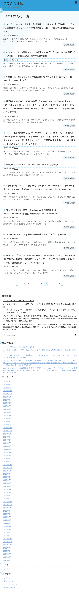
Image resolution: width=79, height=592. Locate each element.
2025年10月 (7, 397)
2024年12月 (7, 428)
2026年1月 (7, 388)
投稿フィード (8, 581)
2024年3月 (7, 455)
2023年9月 (7, 474)
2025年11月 (7, 394)
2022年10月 (7, 508)
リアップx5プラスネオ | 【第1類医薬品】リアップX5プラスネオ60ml (36, 235)
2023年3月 (7, 492)
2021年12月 (7, 539)
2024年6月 (7, 446)
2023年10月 (7, 471)
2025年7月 (7, 406)
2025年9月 (7, 400)
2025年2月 (7, 421)
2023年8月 (7, 477)
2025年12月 (7, 391)
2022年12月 (7, 502)
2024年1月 (7, 462)
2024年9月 (7, 437)
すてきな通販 (13, 3)
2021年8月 (7, 551)
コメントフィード (10, 584)
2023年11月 (7, 468)
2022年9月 (7, 511)
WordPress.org (9, 587)
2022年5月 (7, 523)
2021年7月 (7, 554)
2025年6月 (7, 409)
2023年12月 (7, 465)
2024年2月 (7, 458)
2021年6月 (7, 557)
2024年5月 (7, 449)
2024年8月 (7, 440)
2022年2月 (7, 532)
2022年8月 (7, 514)
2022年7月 (7, 517)
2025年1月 (7, 425)
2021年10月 (7, 545)
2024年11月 (7, 431)
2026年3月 (7, 381)
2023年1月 (7, 499)
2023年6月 (7, 483)
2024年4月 (7, 452)
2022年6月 (7, 520)
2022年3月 (7, 529)
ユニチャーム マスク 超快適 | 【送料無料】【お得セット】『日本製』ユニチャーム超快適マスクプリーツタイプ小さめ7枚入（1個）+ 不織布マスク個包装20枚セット (39, 28)
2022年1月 (7, 536)
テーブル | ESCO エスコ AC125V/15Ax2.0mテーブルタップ (32, 165)
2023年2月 (7, 495)
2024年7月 (7, 443)
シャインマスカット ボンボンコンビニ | (18, 301)
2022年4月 (7, 526)
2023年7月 (7, 480)
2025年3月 (7, 418)
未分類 (16, 35)
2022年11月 (7, 505)
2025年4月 (7, 415)
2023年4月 (7, 489)
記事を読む (70, 45)
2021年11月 (7, 542)
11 (51, 284)
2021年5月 (7, 560)
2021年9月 (7, 548)
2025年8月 (7, 403)
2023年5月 (7, 486)
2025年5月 (7, 412)
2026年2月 (7, 384)
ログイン (6, 578)
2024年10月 (7, 434)
